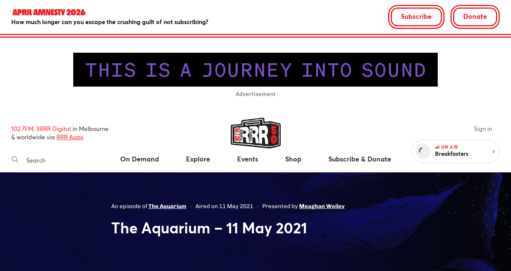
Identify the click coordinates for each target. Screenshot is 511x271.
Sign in (483, 128)
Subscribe (416, 16)
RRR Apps (69, 137)
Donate (475, 16)
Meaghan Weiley (322, 206)
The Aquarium (167, 206)
